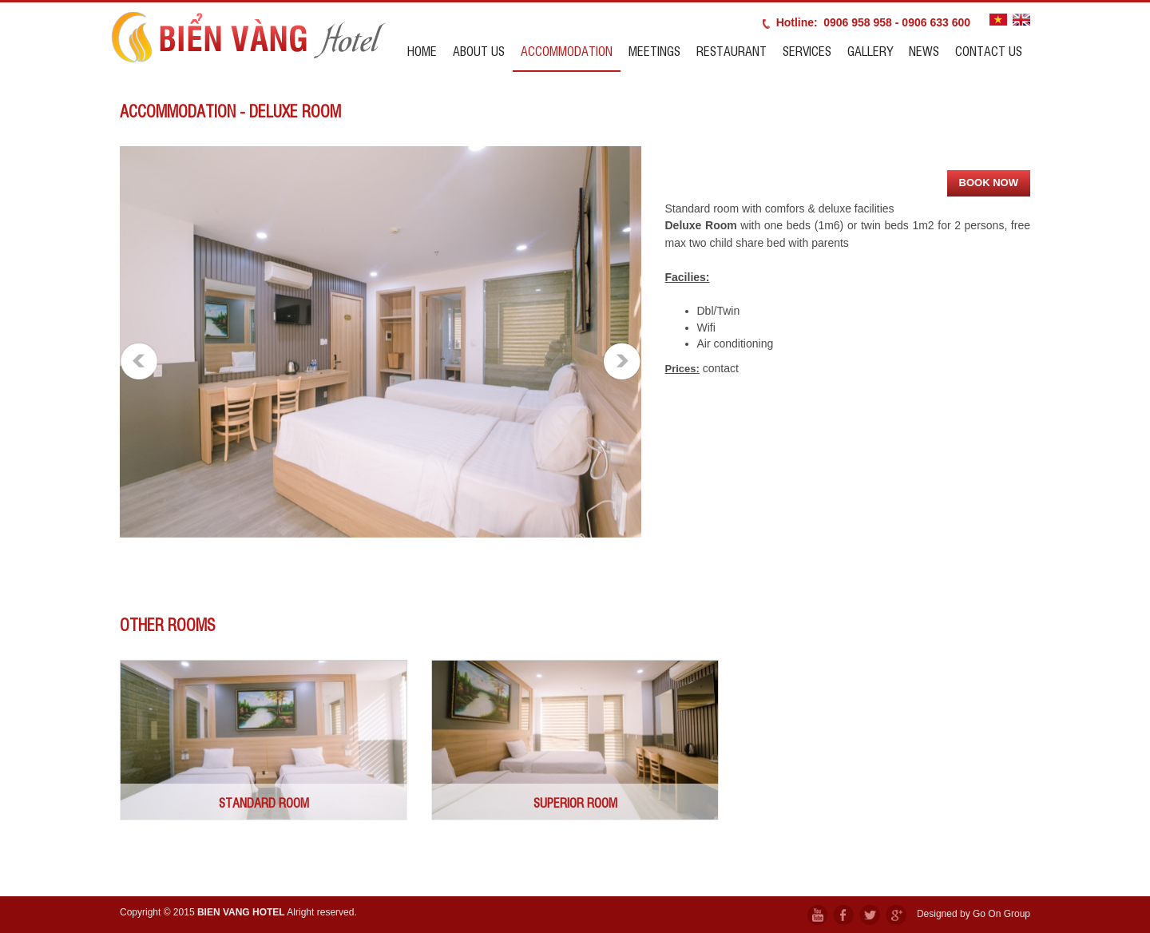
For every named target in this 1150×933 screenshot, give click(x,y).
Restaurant (731, 50)
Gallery (870, 50)
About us (479, 50)
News (924, 50)
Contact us (988, 50)
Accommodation (567, 50)
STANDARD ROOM (264, 802)
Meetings (654, 50)
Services (807, 50)
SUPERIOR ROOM (575, 802)
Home (422, 50)
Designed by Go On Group (973, 913)
